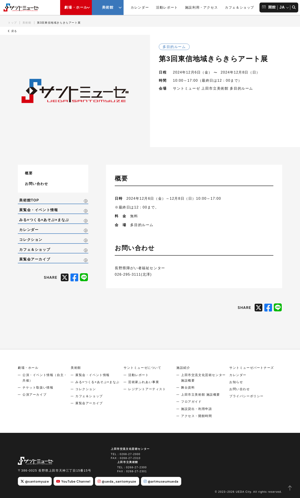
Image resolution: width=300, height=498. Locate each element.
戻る (12, 31)
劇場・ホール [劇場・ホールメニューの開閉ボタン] (76, 7)
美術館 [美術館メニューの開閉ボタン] (108, 7)
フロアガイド (191, 401)
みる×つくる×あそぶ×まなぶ (44, 220)
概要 (29, 173)
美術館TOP (29, 200)
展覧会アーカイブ (34, 259)
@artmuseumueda (161, 481)
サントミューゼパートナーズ (251, 367)
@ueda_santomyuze (117, 481)
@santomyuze (34, 481)
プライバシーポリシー (246, 396)
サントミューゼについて (142, 367)
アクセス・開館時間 (196, 416)
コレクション (31, 240)
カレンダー (140, 7)
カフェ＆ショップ (239, 7)
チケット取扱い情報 (37, 387)
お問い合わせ (36, 183)
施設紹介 (183, 367)
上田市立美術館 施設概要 (200, 394)
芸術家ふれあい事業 (143, 382)
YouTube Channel (73, 481)
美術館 (26, 22)
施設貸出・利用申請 (196, 409)
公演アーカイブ (34, 394)
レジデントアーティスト (147, 389)
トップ (12, 22)
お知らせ (236, 382)
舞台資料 (188, 387)
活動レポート (167, 7)
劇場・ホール (28, 367)
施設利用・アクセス (201, 7)
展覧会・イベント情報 (38, 210)
